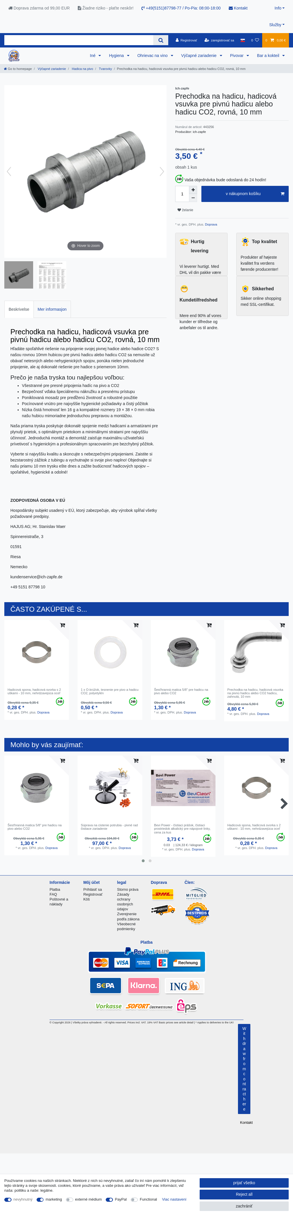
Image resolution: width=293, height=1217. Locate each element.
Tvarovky (105, 68)
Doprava (210, 224)
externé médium (88, 1199)
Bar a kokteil (268, 55)
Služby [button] (275, 24)
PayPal (121, 1199)
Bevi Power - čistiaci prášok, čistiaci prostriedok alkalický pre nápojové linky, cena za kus (182, 828)
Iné (93, 55)
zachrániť (244, 1206)
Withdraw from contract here (244, 1068)
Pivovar (237, 55)
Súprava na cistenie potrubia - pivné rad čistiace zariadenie (109, 826)
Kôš (86, 899)
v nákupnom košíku (255, 194)
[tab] (19, 309)
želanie (185, 210)
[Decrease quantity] (193, 198)
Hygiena (117, 55)
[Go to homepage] (18, 68)
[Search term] (78, 40)
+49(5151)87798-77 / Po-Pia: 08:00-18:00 (180, 8)
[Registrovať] (187, 40)
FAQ (53, 894)
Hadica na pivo (82, 68)
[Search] (160, 40)
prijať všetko (244, 1182)
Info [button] (278, 8)
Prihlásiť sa (92, 889)
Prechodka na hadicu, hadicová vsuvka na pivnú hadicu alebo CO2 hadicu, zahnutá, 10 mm (255, 693)
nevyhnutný (23, 1199)
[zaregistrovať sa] (219, 40)
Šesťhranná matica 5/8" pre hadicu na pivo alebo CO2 (181, 691)
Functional (148, 1199)
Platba (55, 889)
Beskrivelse (19, 309)
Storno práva (127, 889)
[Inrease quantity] (193, 190)
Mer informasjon (52, 309)
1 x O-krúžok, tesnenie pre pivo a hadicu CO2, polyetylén (109, 691)
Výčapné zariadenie (199, 55)
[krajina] (242, 40)
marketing (54, 1199)
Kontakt (238, 8)
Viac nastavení (174, 1199)
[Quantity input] (182, 194)
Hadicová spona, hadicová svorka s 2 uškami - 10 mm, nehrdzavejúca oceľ (34, 691)
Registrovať (93, 894)
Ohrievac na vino (153, 55)
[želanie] (255, 40)
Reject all (244, 1194)
